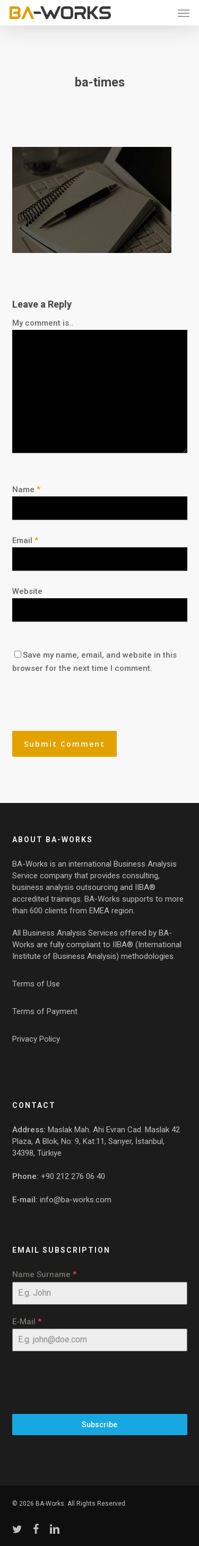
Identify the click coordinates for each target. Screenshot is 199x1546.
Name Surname (44, 1274)
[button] (183, 12)
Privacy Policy (36, 1039)
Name (26, 489)
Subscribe (99, 1424)
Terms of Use (36, 984)
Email (25, 540)
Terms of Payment (44, 1011)
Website (27, 591)
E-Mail (26, 1321)
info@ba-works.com (75, 1199)
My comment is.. (42, 323)
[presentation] (85, 708)
